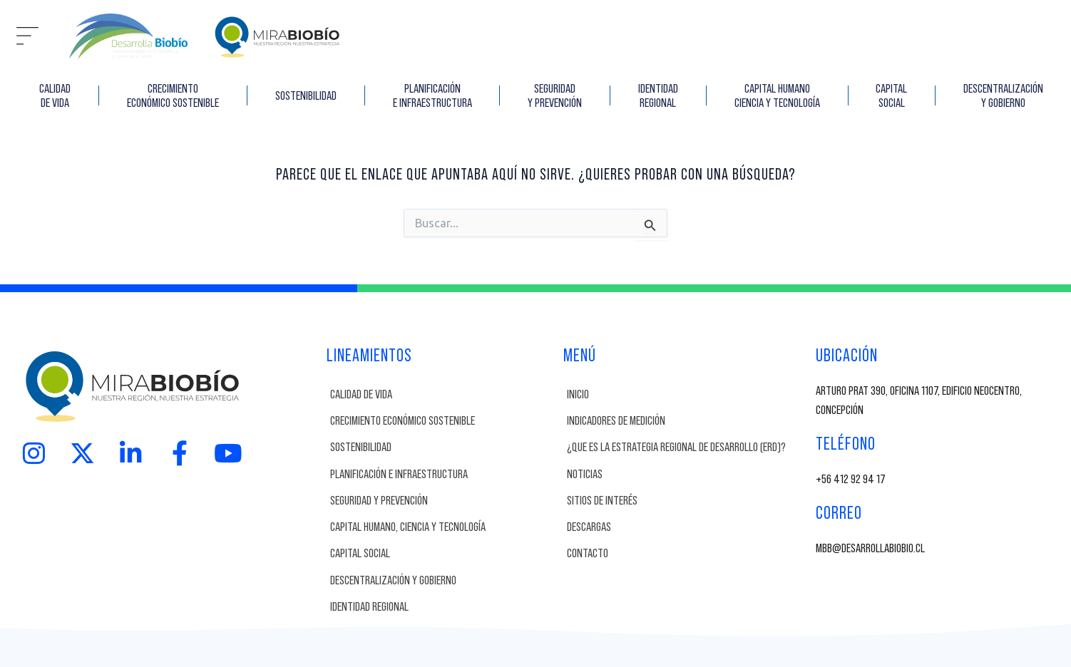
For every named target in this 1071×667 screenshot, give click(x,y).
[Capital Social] (443, 553)
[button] (27, 37)
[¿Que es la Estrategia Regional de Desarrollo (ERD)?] (687, 447)
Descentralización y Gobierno (1003, 95)
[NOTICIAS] (687, 474)
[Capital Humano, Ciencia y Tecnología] (443, 527)
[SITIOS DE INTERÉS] (687, 500)
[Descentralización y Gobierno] (443, 580)
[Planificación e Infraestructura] (443, 474)
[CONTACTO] (687, 553)
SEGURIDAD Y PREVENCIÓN (555, 95)
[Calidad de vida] (443, 394)
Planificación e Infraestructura (432, 95)
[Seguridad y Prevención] (443, 500)
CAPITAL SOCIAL (891, 95)
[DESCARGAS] (687, 527)
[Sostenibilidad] (443, 447)
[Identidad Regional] (443, 606)
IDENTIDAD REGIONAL (658, 95)
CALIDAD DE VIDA (55, 95)
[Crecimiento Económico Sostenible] (443, 420)
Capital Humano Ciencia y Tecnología (777, 95)
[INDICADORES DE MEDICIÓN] (687, 420)
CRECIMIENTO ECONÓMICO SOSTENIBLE (173, 95)
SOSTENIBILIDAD (306, 95)
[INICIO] (687, 394)
